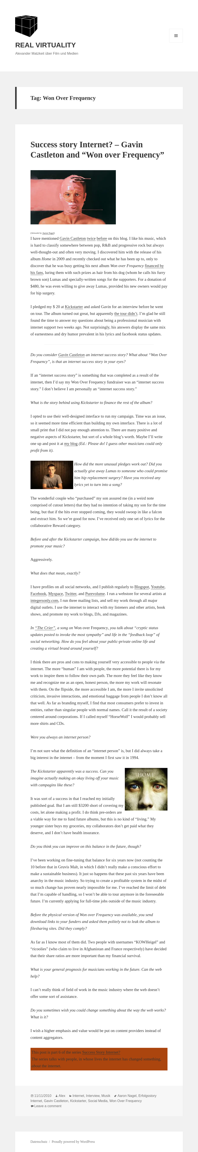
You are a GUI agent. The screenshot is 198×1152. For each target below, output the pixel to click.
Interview (92, 1096)
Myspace (55, 593)
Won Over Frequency (125, 1101)
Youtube (158, 587)
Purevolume (95, 593)
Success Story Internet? (101, 1052)
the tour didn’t (125, 313)
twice (91, 238)
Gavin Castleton (73, 238)
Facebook (38, 593)
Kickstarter (74, 306)
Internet (78, 1096)
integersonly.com (44, 600)
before (102, 238)
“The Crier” (45, 628)
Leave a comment (47, 1106)
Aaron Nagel (48, 233)
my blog (71, 443)
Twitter (70, 593)
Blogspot (141, 587)
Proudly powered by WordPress (73, 1141)
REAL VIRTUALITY (45, 45)
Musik (105, 1096)
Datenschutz (39, 1141)
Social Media (98, 1101)
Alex (62, 1096)
